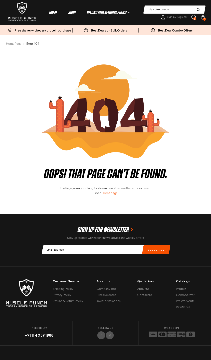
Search (199, 9)
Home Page (14, 43)
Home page (110, 193)
